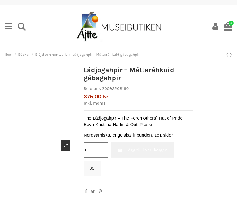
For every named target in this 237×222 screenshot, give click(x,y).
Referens (92, 88)
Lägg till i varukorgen (142, 150)
